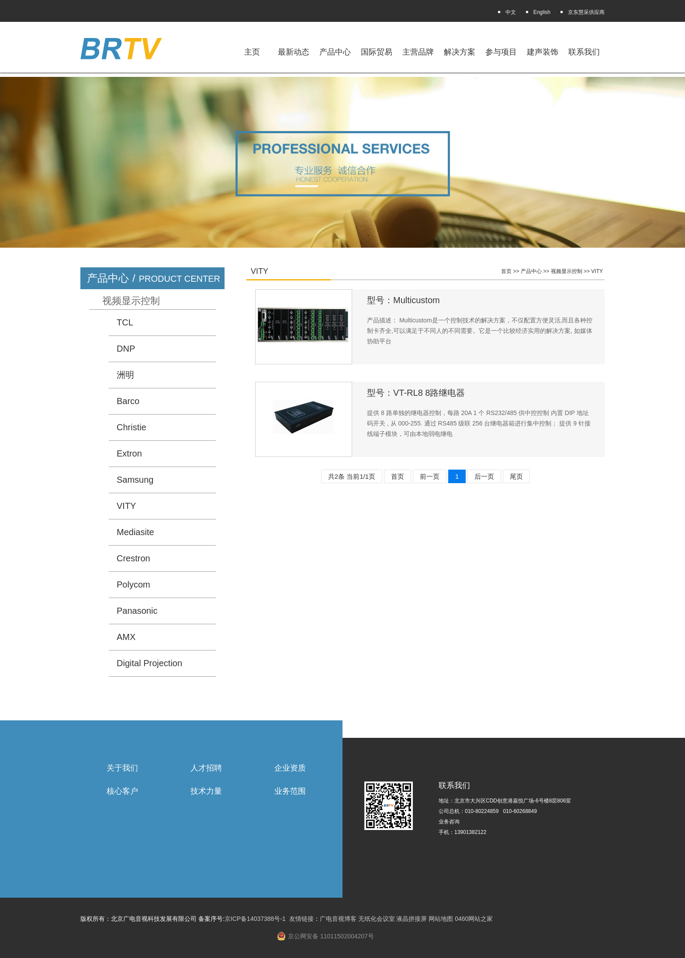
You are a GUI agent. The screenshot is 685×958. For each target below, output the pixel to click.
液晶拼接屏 (411, 918)
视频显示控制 (131, 301)
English (541, 12)
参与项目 (501, 52)
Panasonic (137, 611)
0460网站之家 (474, 918)
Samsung (135, 479)
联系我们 (584, 52)
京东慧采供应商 (586, 12)
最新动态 (293, 52)
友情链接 (301, 918)
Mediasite (135, 532)
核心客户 (122, 791)
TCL (125, 322)
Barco (128, 401)
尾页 (516, 476)
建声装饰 (542, 52)
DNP (126, 348)
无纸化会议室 (376, 918)
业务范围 (290, 791)
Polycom (133, 584)
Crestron (133, 558)
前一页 (429, 476)
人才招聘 (206, 768)
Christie (131, 427)
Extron (129, 453)
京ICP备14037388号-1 (255, 918)
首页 (506, 271)
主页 (252, 52)
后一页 (484, 476)
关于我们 (122, 768)
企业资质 (290, 768)
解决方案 (459, 52)
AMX (126, 637)
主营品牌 (418, 52)
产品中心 (531, 271)
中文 (510, 12)
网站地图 (441, 918)
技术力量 (206, 791)
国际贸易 (376, 52)
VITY (126, 506)
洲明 (125, 375)
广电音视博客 (338, 918)
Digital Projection (149, 663)
